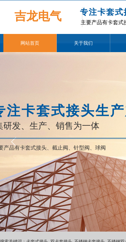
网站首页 (29, 43)
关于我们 (83, 43)
